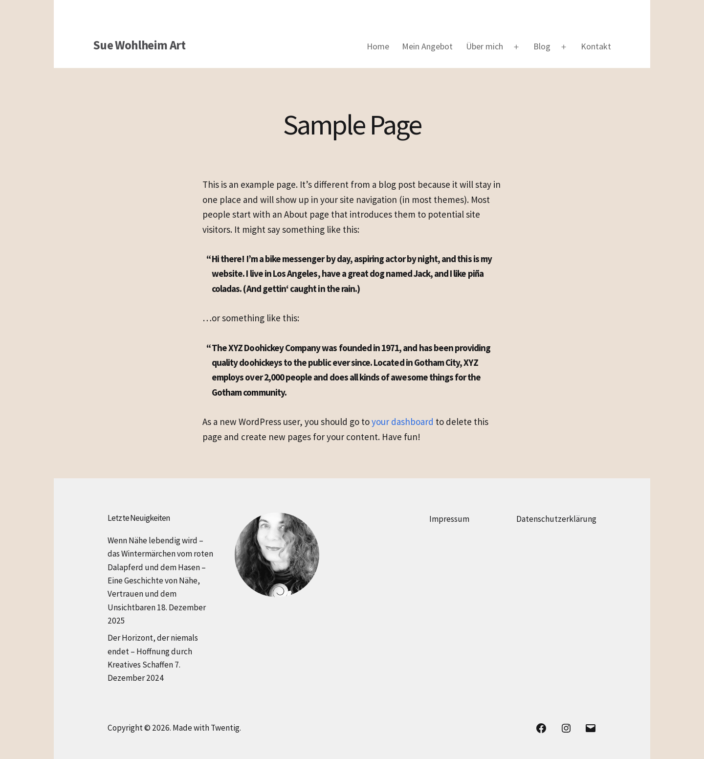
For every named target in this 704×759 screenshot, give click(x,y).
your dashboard (403, 421)
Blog (541, 46)
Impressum (449, 518)
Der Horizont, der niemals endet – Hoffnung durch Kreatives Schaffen (153, 651)
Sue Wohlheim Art (139, 45)
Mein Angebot (427, 46)
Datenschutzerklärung (556, 518)
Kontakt (596, 46)
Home (378, 46)
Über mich (484, 46)
